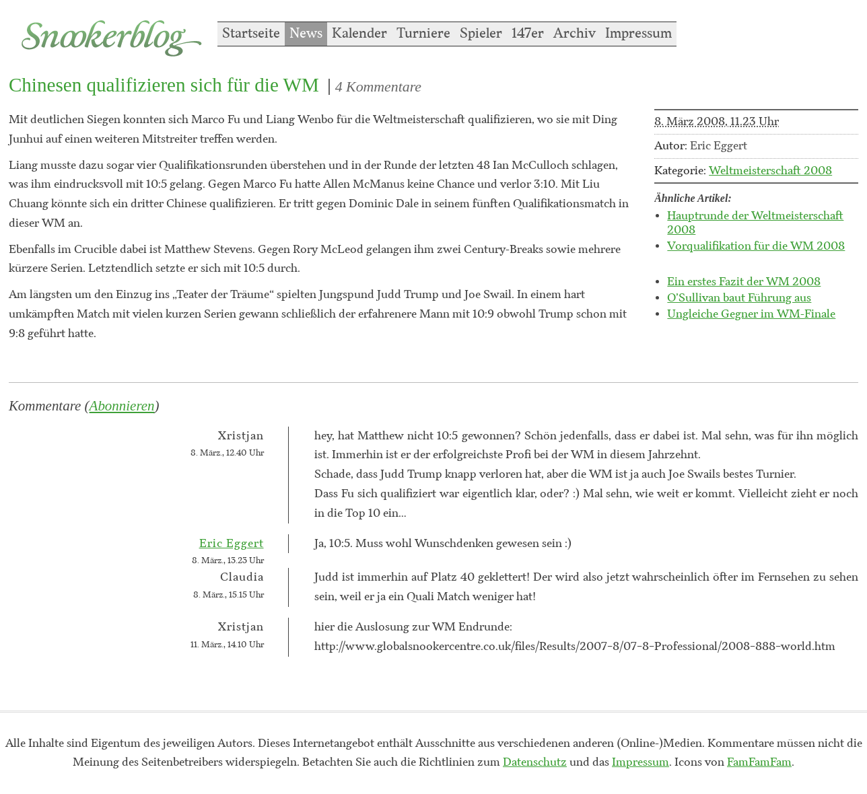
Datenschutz (535, 762)
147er (528, 34)
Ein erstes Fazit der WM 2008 (744, 282)
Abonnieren (122, 406)
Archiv (574, 34)
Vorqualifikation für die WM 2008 (756, 246)
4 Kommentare (378, 87)
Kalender (359, 34)
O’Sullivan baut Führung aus (739, 298)
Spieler (481, 34)
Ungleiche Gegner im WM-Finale (751, 314)
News (305, 34)
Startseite (251, 34)
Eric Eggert (231, 543)
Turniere (423, 34)
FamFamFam (759, 762)
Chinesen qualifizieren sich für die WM (164, 85)
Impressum (638, 34)
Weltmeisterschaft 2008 (770, 171)
